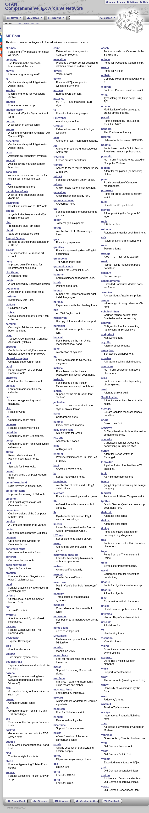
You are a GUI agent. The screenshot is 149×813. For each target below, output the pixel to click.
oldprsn (106, 86)
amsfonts (11, 59)
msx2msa (59, 678)
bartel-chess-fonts (17, 191)
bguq (9, 261)
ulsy (103, 598)
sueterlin (106, 439)
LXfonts (58, 535)
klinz (56, 445)
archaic (10, 121)
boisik (9, 280)
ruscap (105, 253)
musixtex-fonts (63, 689)
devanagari (12, 637)
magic (57, 543)
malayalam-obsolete (66, 555)
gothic (57, 227)
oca (56, 763)
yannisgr (106, 735)
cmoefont (11, 498)
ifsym (57, 348)
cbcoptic (11, 346)
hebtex (58, 290)
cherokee (11, 377)
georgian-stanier (64, 200)
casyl (9, 335)
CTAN (18, 23)
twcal (104, 570)
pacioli (105, 117)
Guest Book (18, 801)
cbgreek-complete (17, 358)
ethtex (57, 78)
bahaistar (11, 172)
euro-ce (58, 90)
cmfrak (10, 452)
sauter (105, 300)
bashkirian (12, 202)
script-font (107, 334)
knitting (58, 453)
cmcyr (9, 440)
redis (104, 221)
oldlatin (105, 75)
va (102, 630)
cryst (9, 584)
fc (55, 110)
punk (104, 202)
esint (57, 48)
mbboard (59, 605)
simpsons (107, 366)
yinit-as (105, 775)
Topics (26, 23)
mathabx (59, 593)
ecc (8, 718)
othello (105, 106)
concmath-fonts (15, 549)
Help (145, 2)
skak (104, 378)
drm (8, 688)
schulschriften (110, 311)
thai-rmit (106, 512)
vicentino (107, 638)
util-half (106, 622)
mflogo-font (61, 627)
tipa (103, 540)
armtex (10, 129)
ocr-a (57, 771)
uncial (105, 606)
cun (8, 607)
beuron (10, 250)
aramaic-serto (14, 109)
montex (58, 647)
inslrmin (59, 379)
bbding (10, 210)
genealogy (60, 192)
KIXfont (58, 437)
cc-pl (9, 366)
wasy (104, 676)
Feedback (114, 801)
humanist (59, 326)
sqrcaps (106, 408)
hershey (58, 301)
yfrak (104, 742)
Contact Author (89, 801)
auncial (10, 160)
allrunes (11, 48)
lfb (55, 501)
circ (8, 397)
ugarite (105, 582)
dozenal (10, 673)
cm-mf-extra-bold (16, 482)
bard (8, 183)
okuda (105, 67)
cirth (8, 408)
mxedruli (59, 697)
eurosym (59, 98)
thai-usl (105, 520)
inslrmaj (58, 368)
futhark (58, 176)
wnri (104, 696)
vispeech (106, 657)
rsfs (103, 237)
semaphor (107, 350)
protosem (107, 190)
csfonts (10, 595)
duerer (10, 699)
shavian (106, 358)
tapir (104, 473)
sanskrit (106, 272)
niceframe (60, 725)
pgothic (106, 145)
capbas (10, 312)
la (55, 473)
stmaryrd (106, 428)
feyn (56, 137)
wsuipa (105, 712)
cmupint (11, 537)
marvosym (60, 582)
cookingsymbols (16, 565)
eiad (8, 753)
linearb (58, 524)
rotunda (106, 229)
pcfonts (106, 136)
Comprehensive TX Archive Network (76, 6)
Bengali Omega (15, 238)
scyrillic (106, 342)
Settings (134, 2)
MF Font (35, 23)
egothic (10, 741)
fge (55, 145)
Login (112, 2)
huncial (58, 337)
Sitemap (42, 801)
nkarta (57, 733)
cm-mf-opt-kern (15, 490)
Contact (63, 801)
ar (7, 79)
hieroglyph (60, 317)
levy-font (59, 493)
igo (55, 356)
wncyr (105, 684)
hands (57, 282)
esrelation (60, 59)
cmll (8, 463)
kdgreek (58, 421)
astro (9, 152)
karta (57, 413)
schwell (106, 322)
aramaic (11, 101)
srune (104, 420)
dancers (11, 626)
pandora (106, 129)
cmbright (11, 432)
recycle (105, 209)
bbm (8, 222)
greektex (59, 247)
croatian (11, 573)
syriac (105, 450)
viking (105, 646)
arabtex (10, 90)
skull (104, 389)
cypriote (11, 615)
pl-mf (104, 179)
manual (58, 574)
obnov (57, 755)
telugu (105, 481)
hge (56, 310)
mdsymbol (60, 616)
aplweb (10, 71)
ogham (105, 59)
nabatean (59, 709)
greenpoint (60, 258)
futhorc (58, 184)
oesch (105, 48)
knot (56, 465)
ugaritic (106, 590)
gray (56, 239)
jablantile (59, 402)
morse (57, 667)
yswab (105, 786)
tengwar (106, 493)
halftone (59, 274)
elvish (9, 761)
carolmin (11, 324)
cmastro (11, 424)
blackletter (12, 272)
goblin (57, 219)
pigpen (105, 167)
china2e (10, 385)
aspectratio (12, 141)
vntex (104, 668)
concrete (11, 556)
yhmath (105, 758)
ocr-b (57, 779)
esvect (58, 70)
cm (7, 416)
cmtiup (10, 529)
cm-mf (9, 471)
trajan (104, 551)
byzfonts (11, 296)
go (55, 208)
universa (106, 614)
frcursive (59, 156)
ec (7, 707)
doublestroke (14, 661)
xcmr (104, 723)
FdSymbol (60, 118)
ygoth (104, 751)
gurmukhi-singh (63, 266)
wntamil (106, 704)
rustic (104, 261)
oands (57, 744)
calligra (10, 304)
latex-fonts (60, 481)
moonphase (61, 655)
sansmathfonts (110, 281)
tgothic (105, 501)
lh (55, 512)
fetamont (59, 126)
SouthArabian (109, 397)
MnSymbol (60, 635)
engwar (10, 772)
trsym (104, 562)
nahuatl (58, 717)
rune (104, 245)
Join (122, 2)
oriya (104, 94)
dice (8, 645)
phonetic (106, 156)
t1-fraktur (107, 462)
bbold (9, 230)
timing (105, 528)
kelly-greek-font (63, 429)
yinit (104, 767)
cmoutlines (12, 510)
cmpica (10, 521)
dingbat (10, 653)
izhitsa (58, 390)
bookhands (12, 288)
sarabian (106, 292)
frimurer (58, 164)
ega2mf (10, 730)
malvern (58, 566)
